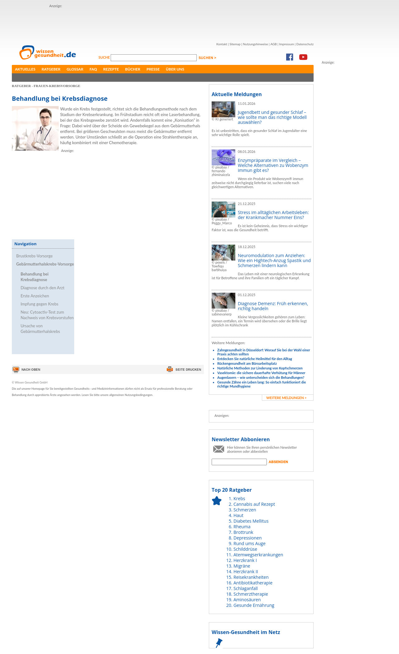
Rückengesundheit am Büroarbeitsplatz (247, 363)
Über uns (175, 69)
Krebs (239, 498)
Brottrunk (243, 532)
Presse (153, 69)
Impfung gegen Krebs (39, 303)
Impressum (286, 44)
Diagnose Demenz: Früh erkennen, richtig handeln (273, 305)
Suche (105, 57)
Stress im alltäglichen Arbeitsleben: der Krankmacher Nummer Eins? (273, 214)
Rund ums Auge (249, 543)
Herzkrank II (245, 571)
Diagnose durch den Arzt (43, 287)
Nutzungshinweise (255, 44)
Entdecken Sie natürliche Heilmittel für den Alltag (254, 359)
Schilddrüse (245, 549)
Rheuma (241, 527)
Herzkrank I (245, 560)
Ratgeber (51, 69)
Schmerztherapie (250, 594)
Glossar (75, 69)
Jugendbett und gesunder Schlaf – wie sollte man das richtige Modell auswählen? (272, 117)
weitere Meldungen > (286, 398)
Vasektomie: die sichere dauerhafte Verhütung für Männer (261, 373)
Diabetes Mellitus (250, 521)
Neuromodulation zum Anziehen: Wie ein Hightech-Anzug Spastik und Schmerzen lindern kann (274, 260)
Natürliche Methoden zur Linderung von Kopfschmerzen (260, 368)
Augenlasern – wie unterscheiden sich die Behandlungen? (260, 377)
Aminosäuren (247, 600)
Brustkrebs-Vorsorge (34, 255)
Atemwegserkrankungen (258, 555)
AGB (273, 44)
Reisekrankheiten (251, 577)
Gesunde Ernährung (253, 605)
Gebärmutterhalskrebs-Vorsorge (45, 263)
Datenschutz (305, 44)
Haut (238, 515)
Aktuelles (25, 69)
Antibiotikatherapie (252, 583)
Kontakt (221, 44)
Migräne (241, 566)
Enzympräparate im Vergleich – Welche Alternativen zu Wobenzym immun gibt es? (273, 165)
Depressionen (247, 538)
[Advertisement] (162, 23)
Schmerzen (244, 510)
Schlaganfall (245, 588)
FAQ (93, 69)
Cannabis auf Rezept (254, 504)
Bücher (132, 69)
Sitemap (234, 44)
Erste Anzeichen (35, 295)
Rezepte (111, 69)
